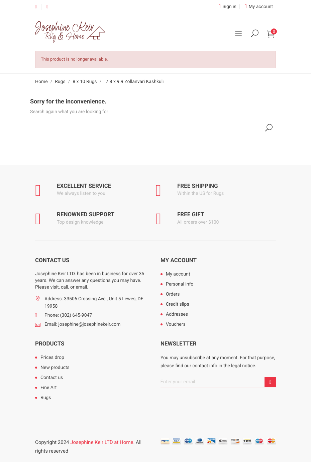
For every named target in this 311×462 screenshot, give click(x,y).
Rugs (45, 397)
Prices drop (52, 357)
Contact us (51, 377)
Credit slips (177, 304)
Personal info (179, 284)
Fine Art (48, 387)
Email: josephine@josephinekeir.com (82, 324)
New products (55, 367)
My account (179, 260)
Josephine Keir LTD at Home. (102, 442)
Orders (173, 294)
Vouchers (176, 324)
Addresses (177, 314)
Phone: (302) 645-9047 (68, 315)
